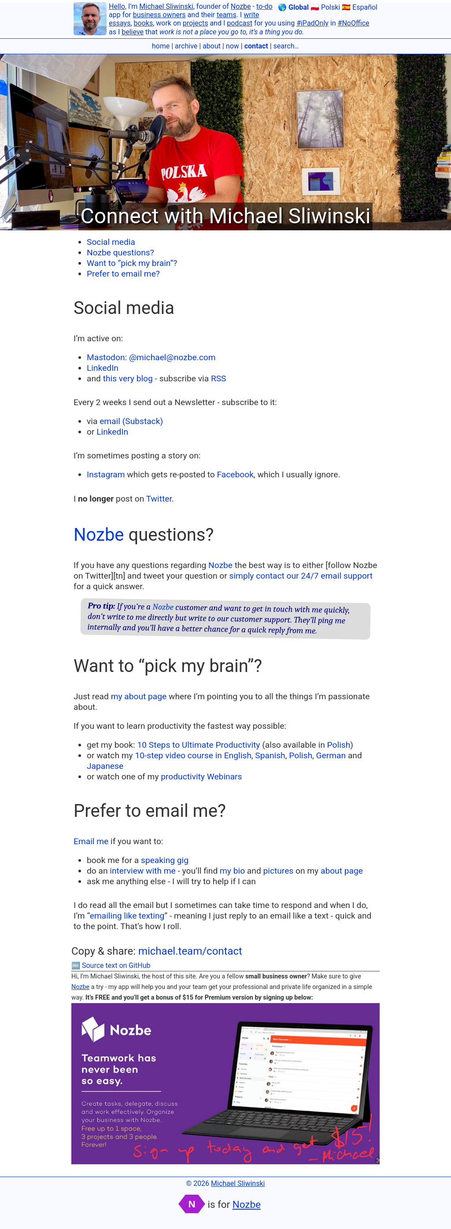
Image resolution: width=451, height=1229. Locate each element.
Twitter (159, 499)
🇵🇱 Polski (325, 7)
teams (227, 15)
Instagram (106, 474)
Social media (111, 242)
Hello (117, 6)
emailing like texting (127, 916)
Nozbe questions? (120, 252)
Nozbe (241, 6)
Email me (91, 841)
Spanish (270, 755)
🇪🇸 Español (359, 7)
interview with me (142, 871)
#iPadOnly (312, 23)
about (212, 46)
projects (195, 23)
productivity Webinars (201, 776)
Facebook (235, 474)
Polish (339, 745)
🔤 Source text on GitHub (111, 965)
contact (256, 46)
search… (286, 46)
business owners (159, 15)
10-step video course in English (193, 755)
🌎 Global (293, 7)
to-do (264, 6)
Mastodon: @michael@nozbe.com (151, 357)
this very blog (128, 378)
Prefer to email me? (123, 274)
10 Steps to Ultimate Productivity (198, 745)
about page (342, 871)
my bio (232, 871)
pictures (278, 871)
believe (133, 32)
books (143, 23)
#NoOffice (354, 23)
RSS (218, 378)
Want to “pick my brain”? (132, 263)
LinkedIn (102, 368)
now (232, 46)
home (161, 46)
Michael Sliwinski (166, 6)
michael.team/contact (190, 951)
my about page (139, 696)
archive (186, 46)
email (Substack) (131, 421)
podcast (239, 23)
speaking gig (165, 860)
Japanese (105, 766)
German (331, 755)
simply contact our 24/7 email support (301, 576)
